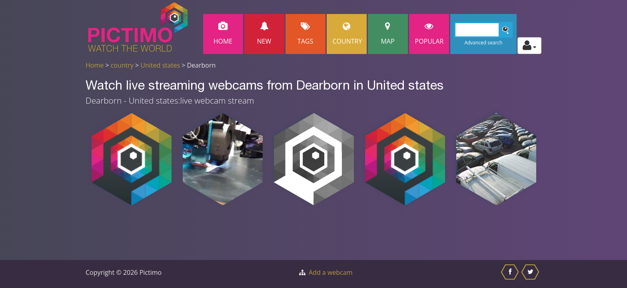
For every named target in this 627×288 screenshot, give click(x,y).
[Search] (483, 30)
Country (347, 34)
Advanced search (483, 42)
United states (160, 65)
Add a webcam (330, 272)
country (122, 65)
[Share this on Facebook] (511, 274)
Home (223, 34)
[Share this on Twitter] (531, 274)
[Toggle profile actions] (529, 45)
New (264, 34)
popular (429, 34)
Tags (305, 34)
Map (388, 34)
